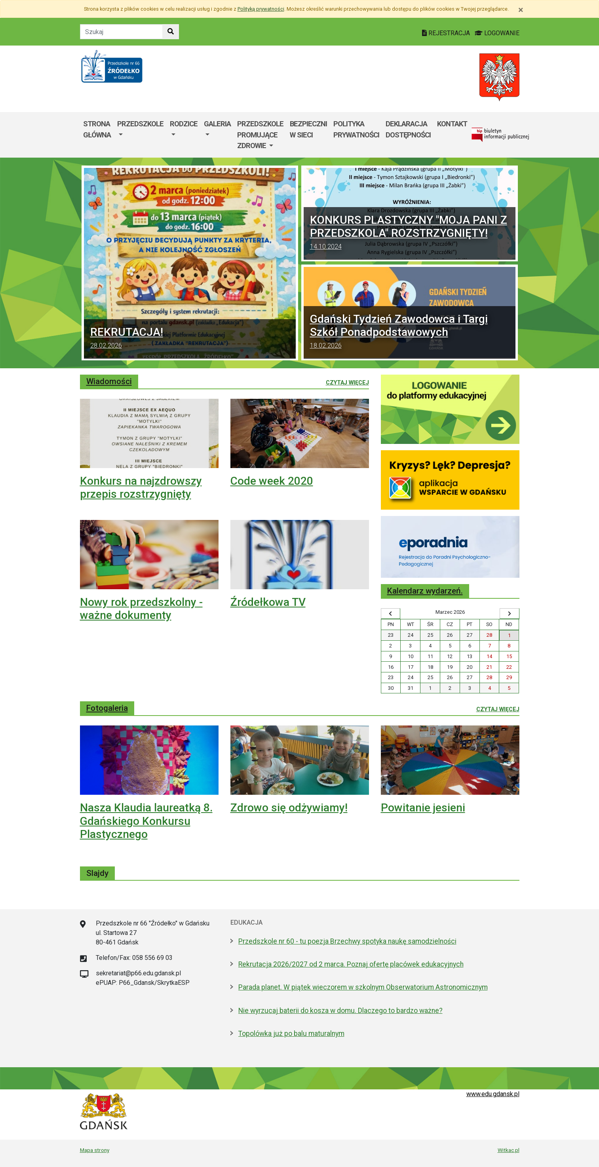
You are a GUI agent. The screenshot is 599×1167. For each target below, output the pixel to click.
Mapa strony (94, 1150)
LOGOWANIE (497, 33)
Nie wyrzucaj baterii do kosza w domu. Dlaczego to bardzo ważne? (340, 1011)
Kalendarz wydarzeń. (425, 591)
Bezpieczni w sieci (308, 129)
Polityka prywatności (356, 129)
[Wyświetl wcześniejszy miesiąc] (391, 613)
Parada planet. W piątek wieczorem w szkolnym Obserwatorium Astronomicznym (363, 987)
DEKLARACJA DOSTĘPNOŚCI (408, 129)
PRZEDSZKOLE (140, 124)
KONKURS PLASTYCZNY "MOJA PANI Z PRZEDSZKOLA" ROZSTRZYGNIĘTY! (409, 233)
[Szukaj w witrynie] (170, 31)
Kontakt (452, 124)
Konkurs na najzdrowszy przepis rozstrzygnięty (141, 487)
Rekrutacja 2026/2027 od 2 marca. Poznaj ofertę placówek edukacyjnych (351, 964)
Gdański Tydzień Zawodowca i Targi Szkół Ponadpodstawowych (409, 332)
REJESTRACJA (447, 33)
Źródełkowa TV (268, 602)
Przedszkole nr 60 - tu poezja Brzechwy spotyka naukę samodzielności (347, 941)
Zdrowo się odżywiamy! (289, 807)
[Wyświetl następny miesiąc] (509, 613)
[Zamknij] (520, 10)
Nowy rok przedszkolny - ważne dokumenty (141, 609)
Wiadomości (109, 381)
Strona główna (97, 129)
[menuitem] (140, 134)
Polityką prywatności (261, 9)
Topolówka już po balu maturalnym (291, 1034)
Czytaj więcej (347, 382)
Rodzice (184, 124)
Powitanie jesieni (423, 807)
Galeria (217, 124)
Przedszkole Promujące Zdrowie (260, 135)
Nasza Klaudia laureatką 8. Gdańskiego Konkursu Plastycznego (146, 821)
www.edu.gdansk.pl (492, 1094)
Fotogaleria (107, 708)
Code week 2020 (271, 480)
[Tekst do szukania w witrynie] (121, 31)
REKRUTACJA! (189, 339)
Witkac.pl (508, 1150)
